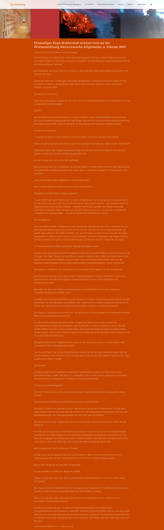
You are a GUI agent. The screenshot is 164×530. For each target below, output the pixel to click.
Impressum (141, 4)
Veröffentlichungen (106, 4)
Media (130, 4)
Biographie (89, 4)
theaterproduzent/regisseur (69, 4)
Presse (121, 4)
